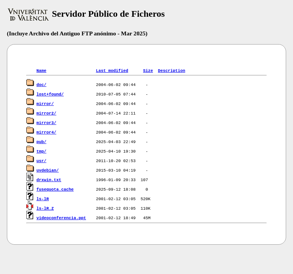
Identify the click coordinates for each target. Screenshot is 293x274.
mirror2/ (46, 113)
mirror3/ (46, 122)
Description (171, 70)
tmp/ (42, 151)
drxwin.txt (49, 179)
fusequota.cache (55, 189)
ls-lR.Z (45, 208)
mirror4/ (46, 132)
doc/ (42, 84)
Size (148, 70)
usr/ (42, 160)
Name (42, 70)
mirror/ (45, 103)
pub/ (42, 141)
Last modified (112, 70)
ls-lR (43, 198)
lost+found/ (50, 94)
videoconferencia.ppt (61, 217)
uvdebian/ (48, 170)
